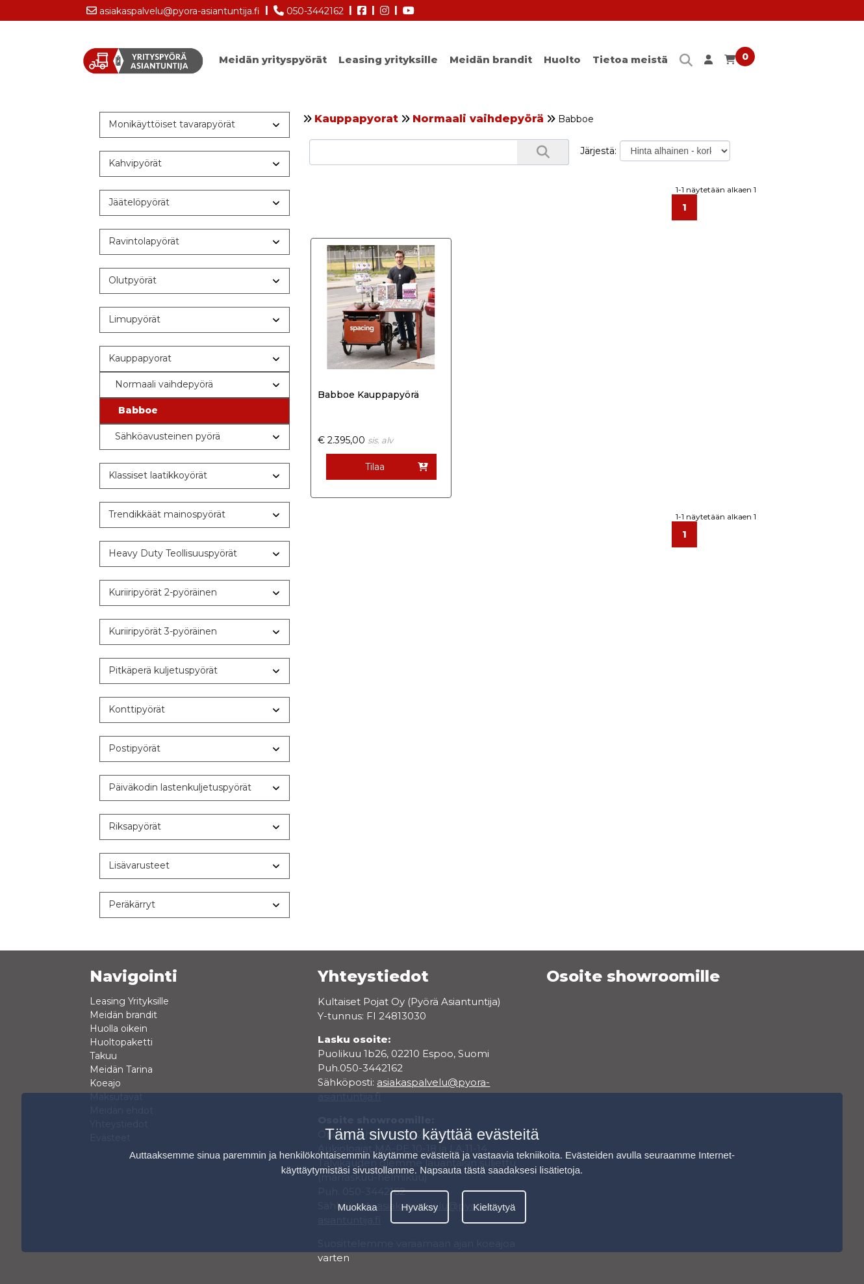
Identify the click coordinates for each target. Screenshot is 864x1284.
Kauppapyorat (356, 118)
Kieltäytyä (494, 1206)
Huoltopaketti (121, 1042)
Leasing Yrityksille (129, 1001)
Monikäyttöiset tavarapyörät (171, 124)
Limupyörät (134, 319)
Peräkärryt (131, 904)
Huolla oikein (118, 1028)
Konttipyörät (136, 709)
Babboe (138, 410)
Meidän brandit (491, 59)
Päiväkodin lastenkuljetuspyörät (179, 787)
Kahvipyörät (135, 163)
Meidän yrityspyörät (273, 59)
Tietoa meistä (630, 59)
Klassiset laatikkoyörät (157, 475)
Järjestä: (598, 151)
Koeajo (105, 1083)
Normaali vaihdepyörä (478, 118)
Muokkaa (357, 1206)
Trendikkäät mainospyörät (166, 514)
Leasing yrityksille (388, 59)
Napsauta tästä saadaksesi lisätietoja (500, 1169)
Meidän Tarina (121, 1069)
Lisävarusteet (139, 865)
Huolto (562, 59)
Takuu (103, 1056)
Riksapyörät (134, 826)
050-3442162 (308, 8)
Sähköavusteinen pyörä (167, 436)
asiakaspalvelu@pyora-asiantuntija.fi (173, 8)
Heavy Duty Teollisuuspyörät (172, 553)
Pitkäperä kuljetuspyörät (163, 670)
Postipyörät (134, 748)
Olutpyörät (132, 280)
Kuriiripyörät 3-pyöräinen (162, 631)
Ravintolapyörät (143, 241)
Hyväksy (419, 1206)
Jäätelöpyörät (139, 202)
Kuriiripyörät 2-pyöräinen (162, 592)
